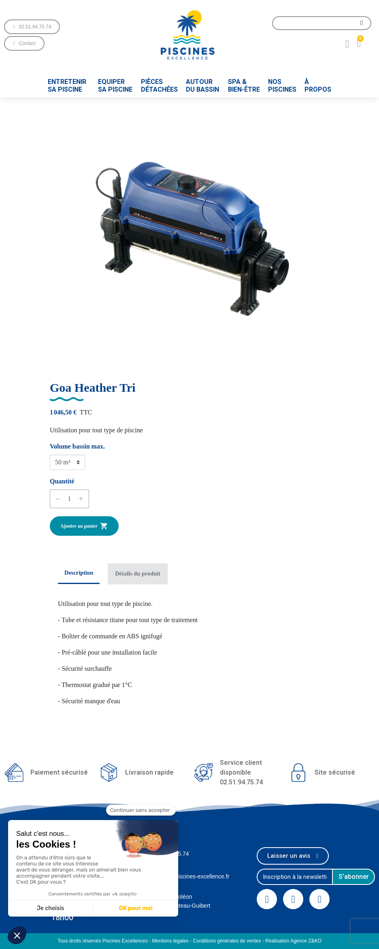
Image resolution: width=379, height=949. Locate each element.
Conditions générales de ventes (227, 941)
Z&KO (315, 941)
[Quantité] (69, 498)
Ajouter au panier (84, 526)
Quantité (62, 481)
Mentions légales (170, 941)
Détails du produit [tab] (137, 573)
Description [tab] (78, 572)
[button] (32, 26)
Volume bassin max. (77, 446)
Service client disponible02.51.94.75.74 (241, 772)
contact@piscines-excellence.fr (190, 876)
